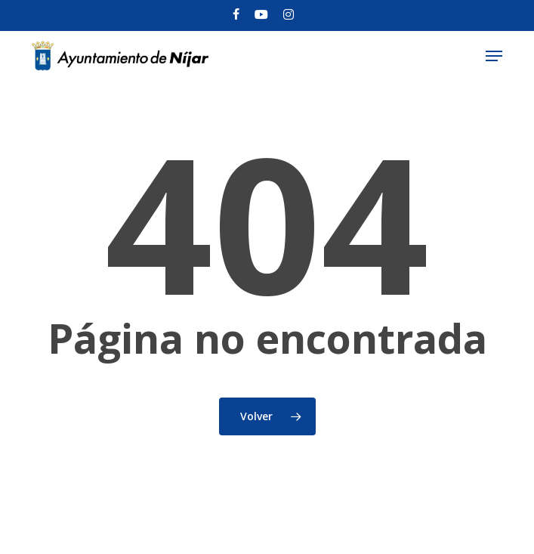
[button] (494, 55)
